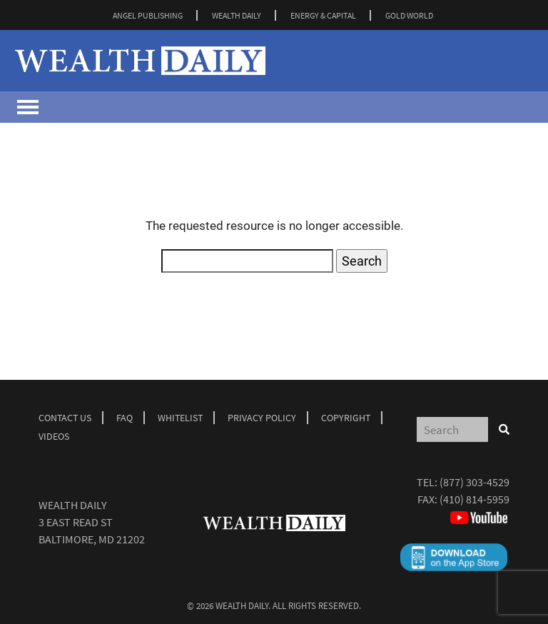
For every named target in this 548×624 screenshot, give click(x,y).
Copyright (345, 417)
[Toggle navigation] (28, 107)
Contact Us (65, 417)
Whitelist (180, 417)
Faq (124, 417)
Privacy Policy (262, 417)
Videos (54, 436)
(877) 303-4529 (474, 482)
